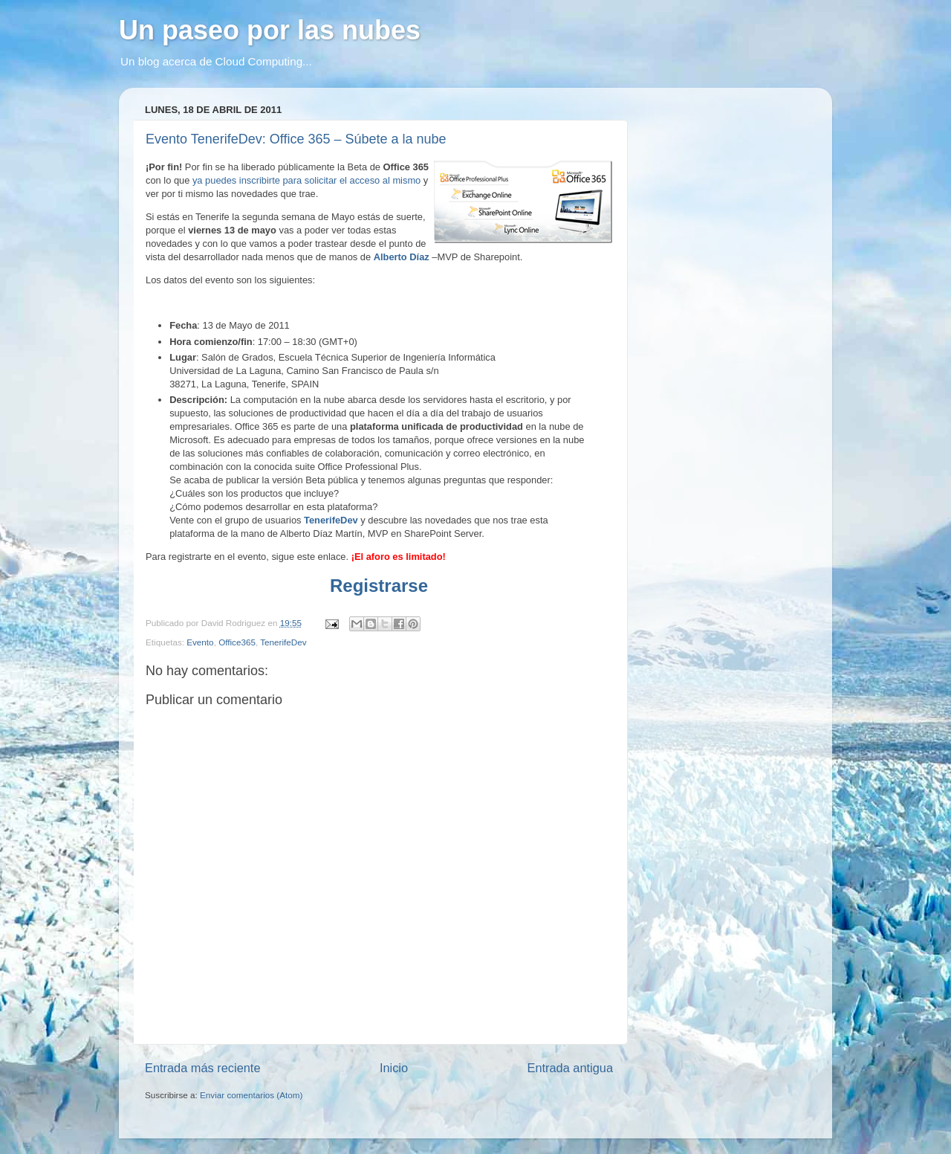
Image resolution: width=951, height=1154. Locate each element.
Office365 (237, 642)
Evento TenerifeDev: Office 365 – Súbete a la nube (296, 139)
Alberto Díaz (401, 256)
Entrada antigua (570, 1067)
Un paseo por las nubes (270, 30)
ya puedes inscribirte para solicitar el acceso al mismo (306, 180)
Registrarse (379, 586)
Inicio (394, 1067)
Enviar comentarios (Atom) (251, 1095)
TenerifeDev (331, 520)
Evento (199, 642)
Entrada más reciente (203, 1067)
